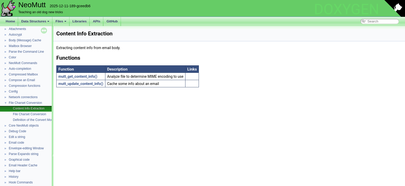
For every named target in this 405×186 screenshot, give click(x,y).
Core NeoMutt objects (24, 125)
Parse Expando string (23, 154)
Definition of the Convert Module (35, 120)
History (13, 177)
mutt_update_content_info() (80, 84)
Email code (16, 142)
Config (13, 91)
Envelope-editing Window (26, 148)
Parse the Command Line (26, 51)
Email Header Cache (23, 165)
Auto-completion (20, 69)
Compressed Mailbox (23, 74)
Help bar (14, 171)
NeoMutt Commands (23, 63)
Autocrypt (15, 34)
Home (10, 21)
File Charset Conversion (25, 103)
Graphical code (19, 159)
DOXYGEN (346, 9)
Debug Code (17, 131)
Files (61, 21)
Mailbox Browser (20, 46)
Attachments (17, 29)
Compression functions (24, 86)
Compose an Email (22, 80)
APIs (96, 21)
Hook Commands (21, 182)
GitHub (112, 21)
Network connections (23, 97)
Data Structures (35, 21)
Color (12, 57)
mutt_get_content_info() (77, 76)
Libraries (80, 21)
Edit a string (17, 137)
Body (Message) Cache (25, 40)
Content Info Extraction (28, 108)
